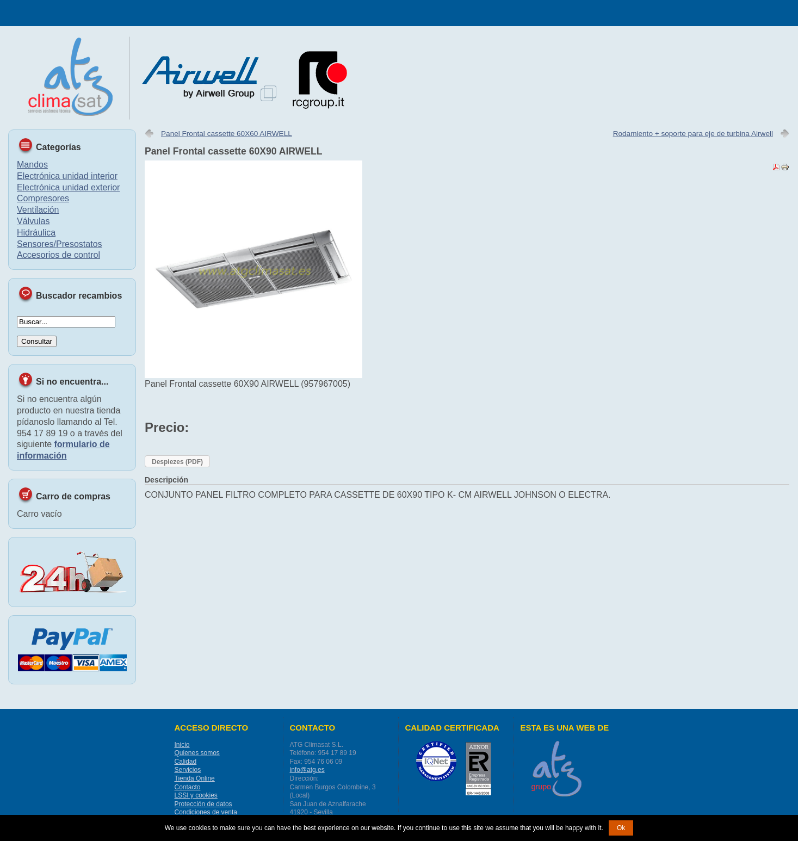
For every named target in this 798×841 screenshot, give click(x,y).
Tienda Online (195, 778)
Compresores (43, 198)
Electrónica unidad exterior (68, 187)
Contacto (188, 787)
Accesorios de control (58, 254)
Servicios (188, 770)
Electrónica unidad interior (67, 176)
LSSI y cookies (196, 795)
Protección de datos (203, 804)
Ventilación (38, 209)
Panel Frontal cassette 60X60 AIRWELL (226, 133)
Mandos (32, 164)
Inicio (182, 745)
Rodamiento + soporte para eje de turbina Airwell (693, 133)
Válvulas (33, 221)
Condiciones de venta (206, 812)
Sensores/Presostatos (59, 244)
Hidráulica (36, 232)
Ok (621, 828)
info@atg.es (307, 770)
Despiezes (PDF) (177, 462)
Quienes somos (197, 753)
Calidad (186, 761)
